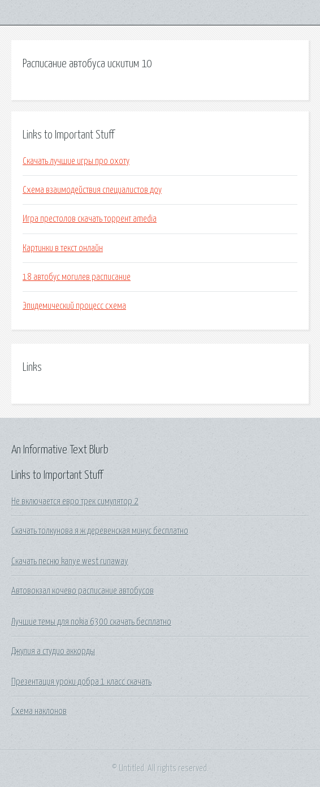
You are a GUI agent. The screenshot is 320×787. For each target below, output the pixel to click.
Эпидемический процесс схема (74, 305)
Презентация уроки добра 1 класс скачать (81, 681)
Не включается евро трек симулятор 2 (75, 501)
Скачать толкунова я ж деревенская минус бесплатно (99, 530)
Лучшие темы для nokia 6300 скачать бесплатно (91, 621)
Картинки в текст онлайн (63, 248)
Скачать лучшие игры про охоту (76, 161)
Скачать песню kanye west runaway (69, 561)
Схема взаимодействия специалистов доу (92, 189)
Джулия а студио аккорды (53, 651)
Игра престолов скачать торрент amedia (90, 218)
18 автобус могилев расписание (77, 277)
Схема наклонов (39, 711)
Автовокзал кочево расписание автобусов (82, 590)
